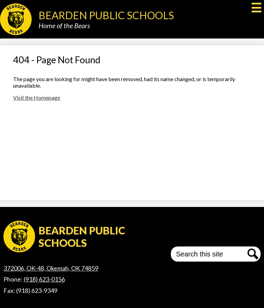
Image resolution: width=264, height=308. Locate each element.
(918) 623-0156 (44, 279)
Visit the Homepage (36, 97)
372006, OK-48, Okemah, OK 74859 (50, 268)
